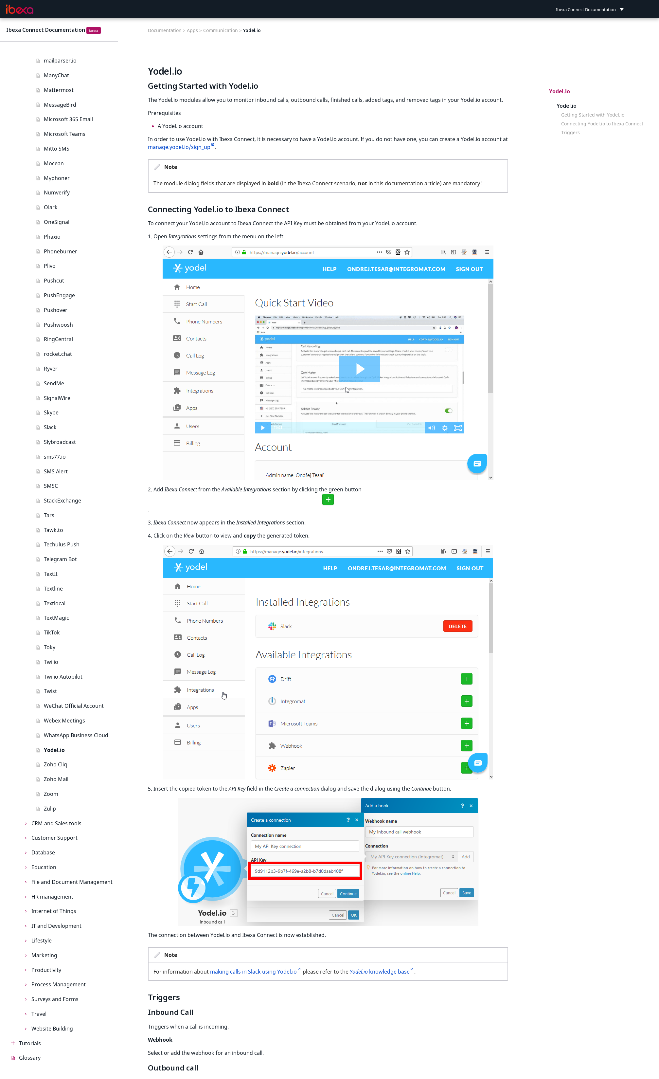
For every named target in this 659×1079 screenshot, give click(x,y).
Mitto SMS (56, 148)
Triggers (570, 133)
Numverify (57, 192)
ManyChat (56, 75)
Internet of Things (53, 911)
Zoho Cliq (55, 764)
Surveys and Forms (55, 999)
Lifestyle (41, 940)
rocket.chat (58, 353)
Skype (51, 412)
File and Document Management (72, 882)
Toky (49, 647)
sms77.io (55, 456)
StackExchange (62, 500)
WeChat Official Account (74, 705)
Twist (50, 691)
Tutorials (30, 1043)
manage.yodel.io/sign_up (179, 147)
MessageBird (60, 104)
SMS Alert (56, 471)
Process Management (58, 984)
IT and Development (56, 925)
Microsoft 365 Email (68, 119)
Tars (49, 515)
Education (43, 867)
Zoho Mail (56, 779)
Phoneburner (60, 251)
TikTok (52, 632)
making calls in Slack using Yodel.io (253, 971)
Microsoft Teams (64, 133)
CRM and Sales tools (56, 823)
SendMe (54, 383)
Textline (53, 588)
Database (43, 852)
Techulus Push (62, 544)
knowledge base (380, 971)
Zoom (51, 793)
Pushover (55, 310)
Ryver (51, 368)
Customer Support (54, 837)
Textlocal (54, 603)
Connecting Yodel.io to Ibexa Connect (602, 124)
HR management (52, 896)
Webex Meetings (64, 720)
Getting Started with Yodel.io (592, 115)
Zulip (50, 808)
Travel (38, 1013)
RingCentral (58, 339)
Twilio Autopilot (63, 676)
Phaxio (52, 236)
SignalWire (57, 398)
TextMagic (56, 617)
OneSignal (56, 222)
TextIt (51, 573)
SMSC (51, 485)
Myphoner (57, 178)
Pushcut (54, 280)
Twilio (51, 662)
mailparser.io (60, 60)
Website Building (52, 1028)
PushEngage (59, 295)
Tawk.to (53, 530)
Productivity (46, 970)
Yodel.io (54, 750)
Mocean (54, 163)
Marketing (44, 955)
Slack (50, 427)
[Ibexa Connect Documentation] (20, 9)
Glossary (30, 1057)
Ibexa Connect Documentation (45, 29)
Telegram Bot (60, 559)
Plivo (50, 265)
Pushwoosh (58, 324)
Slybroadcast (60, 442)
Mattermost (59, 90)
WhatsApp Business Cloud (76, 735)
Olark (51, 207)
